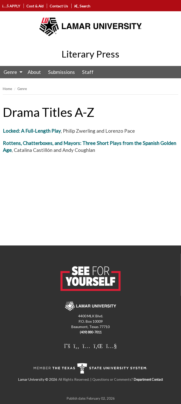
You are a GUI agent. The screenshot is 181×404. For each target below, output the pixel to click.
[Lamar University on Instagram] (86, 345)
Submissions (61, 72)
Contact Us (59, 6)
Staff (88, 72)
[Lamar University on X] (67, 345)
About (34, 72)
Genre (10, 72)
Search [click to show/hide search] (82, 6)
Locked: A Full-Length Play (32, 131)
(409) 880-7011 (90, 332)
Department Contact (148, 379)
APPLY (11, 6)
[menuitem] (12, 72)
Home (7, 88)
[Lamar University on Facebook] (76, 345)
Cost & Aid (34, 6)
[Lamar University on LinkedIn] (98, 345)
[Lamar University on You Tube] (111, 345)
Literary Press (90, 54)
